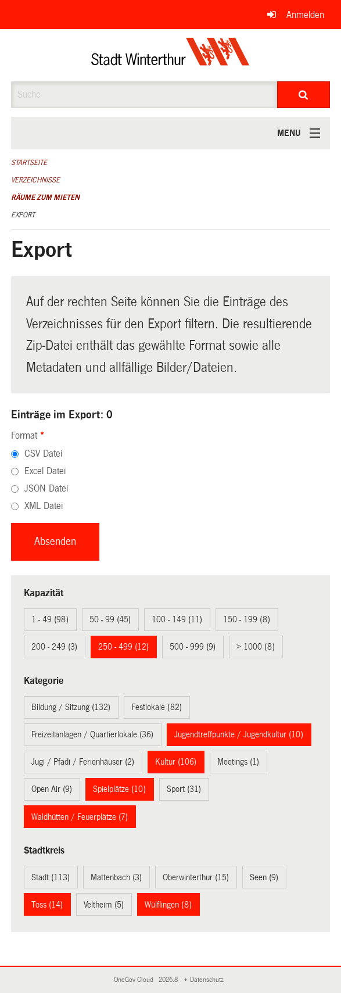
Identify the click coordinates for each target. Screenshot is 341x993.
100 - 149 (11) (177, 619)
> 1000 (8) (255, 646)
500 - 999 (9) (193, 646)
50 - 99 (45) (110, 619)
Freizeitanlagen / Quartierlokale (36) (92, 734)
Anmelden (305, 15)
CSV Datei (43, 453)
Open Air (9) (51, 789)
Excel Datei (45, 471)
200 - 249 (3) (54, 646)
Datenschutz (208, 980)
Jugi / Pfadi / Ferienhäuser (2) (82, 761)
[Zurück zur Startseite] (170, 55)
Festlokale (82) (156, 707)
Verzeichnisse (35, 180)
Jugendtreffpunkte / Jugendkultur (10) (238, 734)
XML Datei (43, 506)
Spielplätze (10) (119, 789)
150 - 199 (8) (246, 619)
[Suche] (304, 94)
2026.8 (169, 980)
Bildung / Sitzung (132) (70, 707)
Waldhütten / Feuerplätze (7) (79, 817)
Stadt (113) (50, 877)
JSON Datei (46, 488)
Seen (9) (264, 877)
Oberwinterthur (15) (196, 877)
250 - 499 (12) (123, 646)
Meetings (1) (238, 761)
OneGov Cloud (135, 980)
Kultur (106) (175, 761)
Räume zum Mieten (45, 197)
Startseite (29, 163)
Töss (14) (47, 904)
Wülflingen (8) (168, 904)
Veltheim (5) (104, 904)
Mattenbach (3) (116, 877)
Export (23, 215)
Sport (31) (184, 789)
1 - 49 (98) (50, 619)
